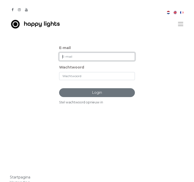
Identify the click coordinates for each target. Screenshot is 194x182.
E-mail (65, 48)
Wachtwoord (71, 67)
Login (97, 92)
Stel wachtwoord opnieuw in (81, 102)
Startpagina (20, 177)
